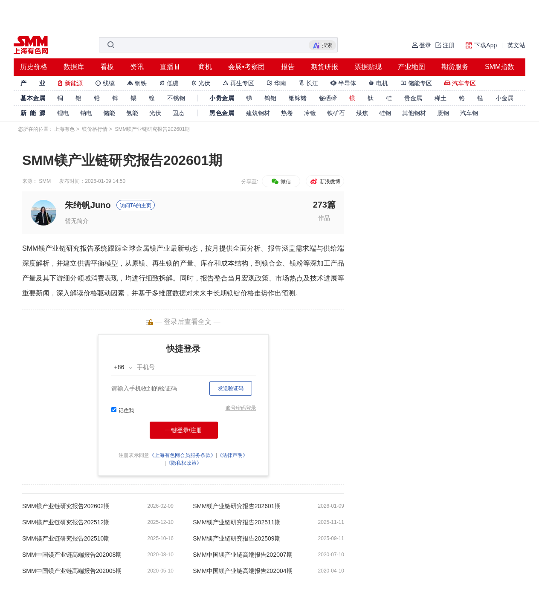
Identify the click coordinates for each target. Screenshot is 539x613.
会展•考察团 (246, 66)
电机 (378, 83)
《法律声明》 (232, 455)
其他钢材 (414, 113)
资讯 (137, 66)
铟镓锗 (298, 98)
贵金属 (413, 98)
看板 (107, 66)
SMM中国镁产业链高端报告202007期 (242, 554)
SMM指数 (499, 66)
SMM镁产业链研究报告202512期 (66, 522)
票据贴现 (368, 66)
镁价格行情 (94, 129)
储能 (109, 113)
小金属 (504, 98)
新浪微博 (325, 181)
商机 (205, 66)
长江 (308, 83)
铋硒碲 (328, 98)
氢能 (132, 113)
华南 (276, 83)
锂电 (63, 113)
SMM (45, 181)
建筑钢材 (258, 113)
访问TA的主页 (135, 205)
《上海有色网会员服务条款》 (182, 455)
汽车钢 (469, 113)
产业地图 (411, 66)
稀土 (440, 98)
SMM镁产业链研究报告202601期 (236, 506)
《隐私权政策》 (184, 463)
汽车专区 (460, 83)
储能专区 (416, 83)
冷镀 (310, 113)
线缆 (105, 83)
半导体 (343, 83)
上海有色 (64, 129)
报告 (288, 66)
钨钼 (270, 98)
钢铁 (137, 83)
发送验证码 (230, 388)
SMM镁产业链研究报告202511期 (236, 522)
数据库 (74, 66)
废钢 (443, 113)
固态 (178, 113)
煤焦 (362, 113)
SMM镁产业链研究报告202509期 (236, 538)
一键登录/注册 (184, 430)
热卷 (287, 113)
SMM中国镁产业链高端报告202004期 (242, 570)
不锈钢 (176, 98)
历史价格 (33, 66)
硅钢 (385, 113)
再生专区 (238, 83)
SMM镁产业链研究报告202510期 (66, 538)
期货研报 (324, 66)
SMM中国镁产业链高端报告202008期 (72, 554)
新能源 (70, 83)
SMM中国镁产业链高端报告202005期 (72, 570)
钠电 (86, 113)
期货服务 (455, 66)
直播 (167, 66)
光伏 (201, 83)
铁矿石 (336, 113)
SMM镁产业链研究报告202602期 (66, 506)
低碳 (169, 83)
